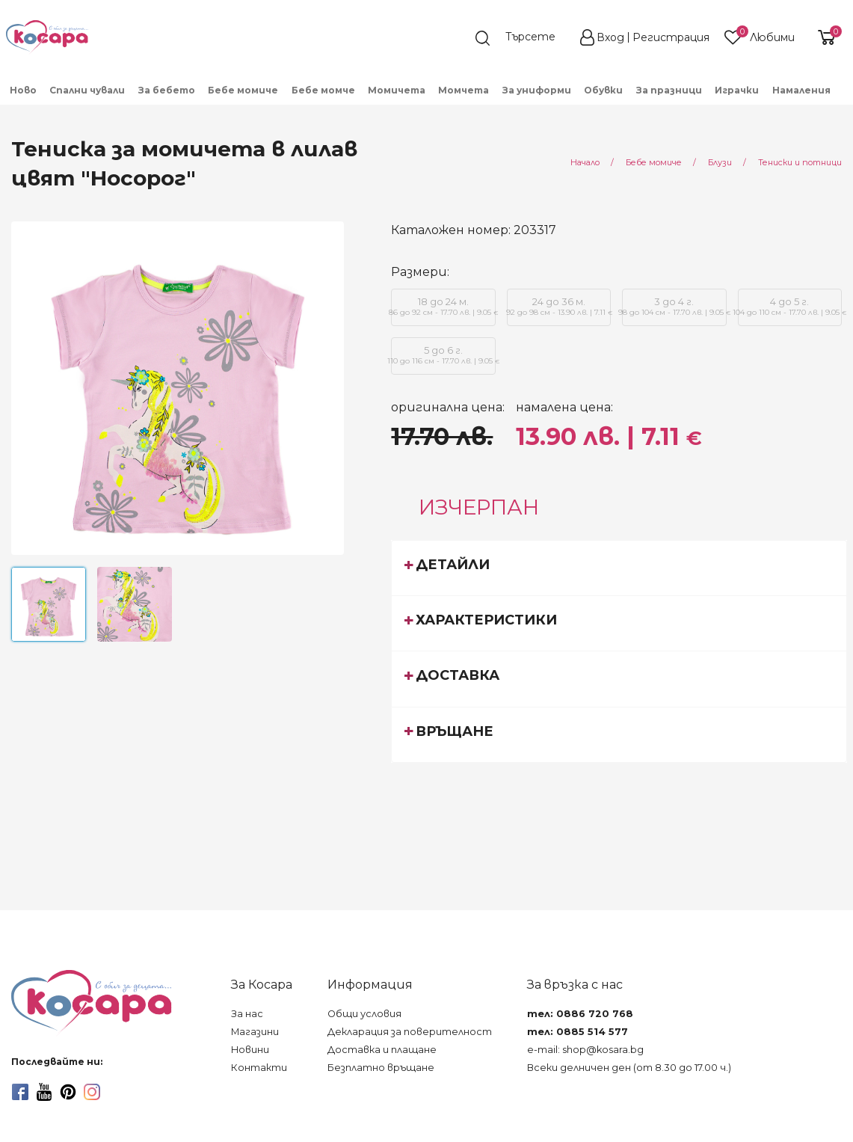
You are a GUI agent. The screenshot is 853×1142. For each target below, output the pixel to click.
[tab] (619, 567)
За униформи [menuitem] (536, 90)
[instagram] (92, 1092)
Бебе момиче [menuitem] (243, 90)
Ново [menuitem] (23, 90)
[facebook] (20, 1092)
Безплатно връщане (380, 1067)
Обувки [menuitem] (603, 90)
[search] (522, 38)
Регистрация (670, 37)
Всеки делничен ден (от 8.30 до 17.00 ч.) (629, 1067)
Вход (610, 37)
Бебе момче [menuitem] (323, 90)
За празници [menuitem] (669, 90)
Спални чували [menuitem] (87, 90)
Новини (250, 1049)
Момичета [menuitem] (396, 90)
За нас (247, 1013)
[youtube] (44, 1092)
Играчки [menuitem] (737, 90)
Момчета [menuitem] (463, 90)
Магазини (255, 1031)
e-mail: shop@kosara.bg (585, 1049)
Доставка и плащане (382, 1049)
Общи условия (364, 1013)
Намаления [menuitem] (801, 90)
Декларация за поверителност (409, 1031)
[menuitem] (844, 95)
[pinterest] (68, 1092)
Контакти (259, 1067)
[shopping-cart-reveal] (824, 37)
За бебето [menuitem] (166, 90)
